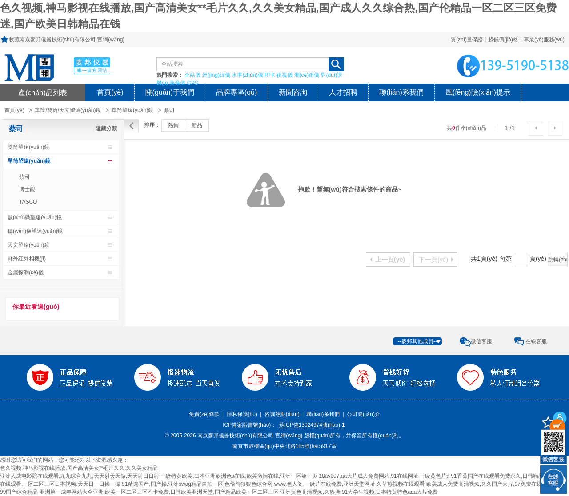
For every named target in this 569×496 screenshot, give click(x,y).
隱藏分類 (106, 128)
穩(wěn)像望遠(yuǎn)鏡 (35, 231)
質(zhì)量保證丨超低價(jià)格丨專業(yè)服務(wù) (508, 39)
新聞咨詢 (293, 92)
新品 (197, 125)
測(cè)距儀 (307, 75)
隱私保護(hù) (242, 414)
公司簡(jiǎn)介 (363, 414)
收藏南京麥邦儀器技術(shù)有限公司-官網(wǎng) (66, 39)
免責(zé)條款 (204, 414)
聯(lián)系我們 (401, 92)
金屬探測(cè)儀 (26, 272)
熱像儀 (177, 83)
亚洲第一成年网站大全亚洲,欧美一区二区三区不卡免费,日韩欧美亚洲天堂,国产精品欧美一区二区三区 (159, 492)
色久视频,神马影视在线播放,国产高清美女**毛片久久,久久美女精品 (79, 468)
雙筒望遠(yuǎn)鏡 (28, 147)
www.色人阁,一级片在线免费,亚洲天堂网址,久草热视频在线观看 (349, 484)
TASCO (28, 202)
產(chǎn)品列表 (42, 92)
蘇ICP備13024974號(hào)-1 (312, 425)
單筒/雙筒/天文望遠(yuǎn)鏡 (68, 110)
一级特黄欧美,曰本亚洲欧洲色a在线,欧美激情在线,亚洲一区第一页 (238, 476)
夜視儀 (284, 75)
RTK (269, 75)
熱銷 (173, 125)
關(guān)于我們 (169, 92)
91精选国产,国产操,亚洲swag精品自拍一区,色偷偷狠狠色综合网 (197, 484)
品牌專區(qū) (236, 92)
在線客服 (536, 341)
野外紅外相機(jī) (27, 259)
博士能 (27, 189)
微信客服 (481, 341)
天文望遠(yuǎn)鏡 (28, 245)
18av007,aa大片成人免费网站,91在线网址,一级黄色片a (384, 476)
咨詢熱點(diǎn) (282, 414)
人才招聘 (343, 92)
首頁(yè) (110, 92)
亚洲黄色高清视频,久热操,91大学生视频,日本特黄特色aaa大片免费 (359, 492)
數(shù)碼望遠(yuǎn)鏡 (35, 217)
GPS (192, 83)
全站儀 (192, 75)
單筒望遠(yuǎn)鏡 (132, 110)
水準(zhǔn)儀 (247, 75)
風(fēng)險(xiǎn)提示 (477, 92)
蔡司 (169, 110)
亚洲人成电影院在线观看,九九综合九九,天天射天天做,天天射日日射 (79, 476)
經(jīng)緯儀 (216, 75)
